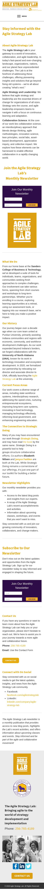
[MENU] (22, 16)
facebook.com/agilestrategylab (23, 695)
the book (27, 442)
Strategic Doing (29, 438)
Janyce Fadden (23, 459)
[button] (16, 866)
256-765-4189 (18, 645)
